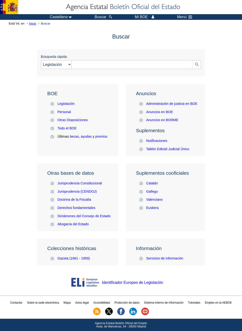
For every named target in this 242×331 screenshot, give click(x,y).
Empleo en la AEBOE (218, 302)
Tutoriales (194, 302)
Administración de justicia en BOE (171, 104)
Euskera (152, 208)
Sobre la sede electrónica (43, 302)
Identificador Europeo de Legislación (132, 282)
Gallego (152, 191)
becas (74, 136)
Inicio (32, 23)
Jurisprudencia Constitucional (79, 183)
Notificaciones (156, 141)
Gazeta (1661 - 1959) (73, 258)
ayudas (86, 136)
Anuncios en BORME (162, 120)
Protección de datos (126, 302)
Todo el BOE (67, 128)
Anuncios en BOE (159, 112)
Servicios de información (164, 258)
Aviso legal (82, 302)
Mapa (67, 302)
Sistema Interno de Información (164, 302)
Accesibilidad (101, 302)
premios (101, 136)
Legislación (65, 104)
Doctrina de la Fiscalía (74, 199)
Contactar (16, 302)
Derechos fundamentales (76, 208)
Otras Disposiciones (72, 120)
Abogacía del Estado (73, 224)
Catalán (152, 183)
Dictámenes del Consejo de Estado (84, 216)
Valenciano (154, 199)
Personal (64, 112)
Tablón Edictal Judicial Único (167, 149)
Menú (184, 17)
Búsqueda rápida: (54, 57)
